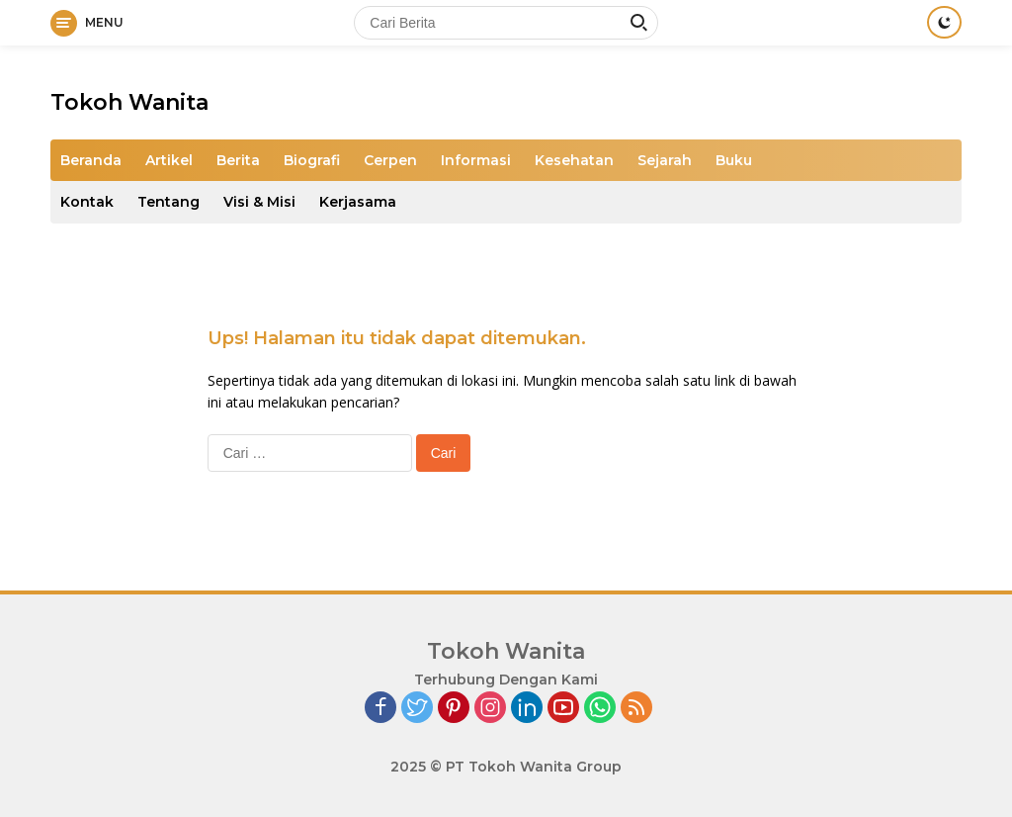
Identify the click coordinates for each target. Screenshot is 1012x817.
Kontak (87, 202)
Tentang (168, 202)
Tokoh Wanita (129, 102)
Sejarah (664, 160)
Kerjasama (357, 202)
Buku (734, 160)
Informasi (476, 160)
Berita (238, 160)
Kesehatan (574, 160)
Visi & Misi (259, 202)
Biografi (312, 160)
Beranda (91, 160)
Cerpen (390, 160)
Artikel (169, 160)
